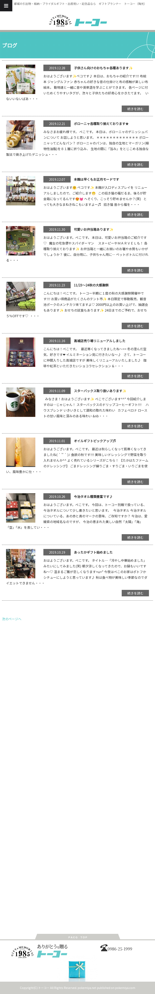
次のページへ (11, 618)
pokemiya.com (125, 988)
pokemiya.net (87, 988)
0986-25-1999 (116, 949)
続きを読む (135, 108)
